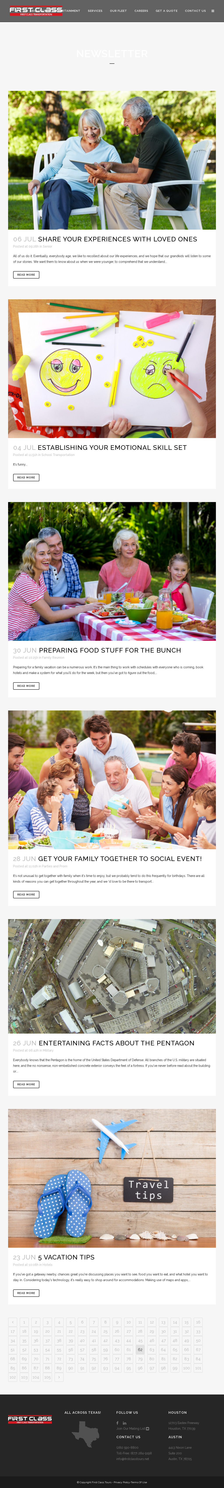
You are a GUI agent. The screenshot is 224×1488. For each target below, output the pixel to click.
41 (94, 1340)
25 (105, 1331)
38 (59, 1340)
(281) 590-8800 (127, 1447)
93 (105, 1368)
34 (12, 1340)
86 (24, 1368)
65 (175, 1349)
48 (175, 1340)
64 (163, 1349)
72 (59, 1358)
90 (70, 1368)
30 (163, 1331)
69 (24, 1358)
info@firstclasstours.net (132, 1459)
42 (105, 1340)
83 (186, 1358)
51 (13, 1349)
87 (36, 1368)
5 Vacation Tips (66, 1257)
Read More (26, 274)
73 (70, 1358)
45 (140, 1340)
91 (82, 1368)
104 (36, 1377)
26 (117, 1331)
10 (129, 1322)
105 (47, 1377)
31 (175, 1331)
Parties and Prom (54, 866)
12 (152, 1322)
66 (186, 1349)
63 (152, 1349)
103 (24, 1377)
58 (94, 1349)
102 (13, 1377)
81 (163, 1358)
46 (151, 1340)
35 (24, 1340)
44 (128, 1340)
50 (198, 1340)
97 (152, 1368)
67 (198, 1349)
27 (129, 1331)
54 (47, 1349)
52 (24, 1349)
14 (175, 1322)
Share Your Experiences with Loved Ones (117, 239)
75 (94, 1358)
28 (140, 1331)
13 (163, 1322)
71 (47, 1358)
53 (36, 1349)
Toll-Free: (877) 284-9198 (134, 1453)
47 (163, 1340)
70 (36, 1358)
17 (13, 1331)
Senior (47, 246)
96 (140, 1368)
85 (12, 1368)
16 (198, 1322)
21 (59, 1331)
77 (117, 1358)
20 (47, 1331)
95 (128, 1368)
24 (94, 1331)
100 (186, 1368)
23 (82, 1331)
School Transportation (58, 455)
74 (82, 1358)
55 (59, 1349)
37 (47, 1340)
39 (70, 1340)
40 (82, 1340)
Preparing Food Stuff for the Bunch (110, 650)
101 (198, 1368)
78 (128, 1358)
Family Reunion (53, 657)
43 (117, 1340)
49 (186, 1340)
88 (47, 1368)
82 (175, 1358)
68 (12, 1358)
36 (36, 1340)
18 (24, 1331)
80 (151, 1358)
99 (175, 1368)
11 (140, 1322)
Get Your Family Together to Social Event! (120, 859)
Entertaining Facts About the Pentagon (117, 1043)
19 (36, 1331)
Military (48, 1050)
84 (198, 1358)
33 (198, 1331)
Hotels (47, 1264)
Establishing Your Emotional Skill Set (112, 447)
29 (152, 1331)
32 (187, 1331)
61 (129, 1349)
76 (105, 1358)
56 (70, 1349)
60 (117, 1349)
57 (82, 1349)
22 (71, 1331)
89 (59, 1368)
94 (117, 1368)
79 (140, 1358)
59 (105, 1349)
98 (163, 1368)
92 (94, 1368)
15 (187, 1322)
